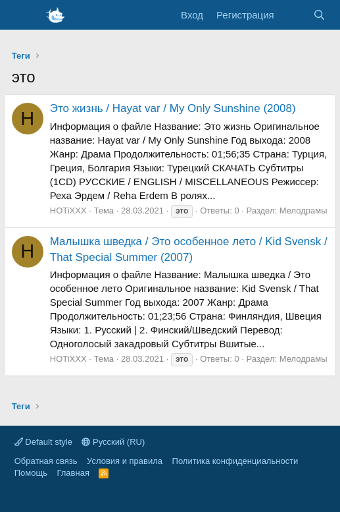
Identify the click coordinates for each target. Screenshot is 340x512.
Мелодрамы (303, 210)
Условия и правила (124, 461)
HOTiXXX (68, 210)
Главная (73, 473)
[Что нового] (293, 15)
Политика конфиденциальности (235, 461)
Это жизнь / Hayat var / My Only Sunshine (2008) (173, 108)
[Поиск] (319, 15)
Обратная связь (46, 461)
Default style (43, 442)
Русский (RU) (113, 442)
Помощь (30, 473)
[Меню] (23, 15)
